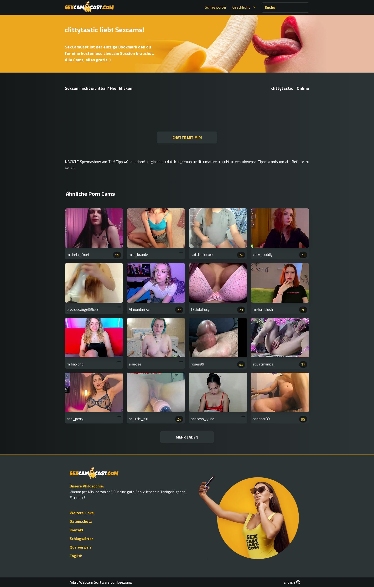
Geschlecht (244, 7)
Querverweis (80, 547)
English (76, 556)
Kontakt (76, 530)
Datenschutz (81, 521)
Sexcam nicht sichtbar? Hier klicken (98, 88)
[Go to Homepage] (89, 7)
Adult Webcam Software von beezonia (101, 582)
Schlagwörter (215, 7)
